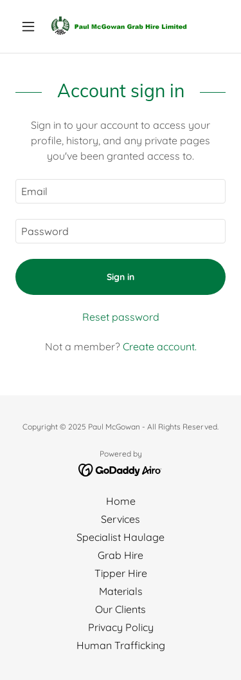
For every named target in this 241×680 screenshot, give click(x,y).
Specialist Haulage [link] (120, 537)
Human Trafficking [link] (120, 645)
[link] (120, 26)
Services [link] (120, 519)
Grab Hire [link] (120, 555)
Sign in (120, 277)
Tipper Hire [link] (120, 573)
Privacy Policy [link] (121, 627)
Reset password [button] (120, 316)
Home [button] (121, 501)
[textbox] (120, 191)
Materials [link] (121, 591)
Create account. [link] (160, 346)
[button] (31, 26)
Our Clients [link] (120, 609)
